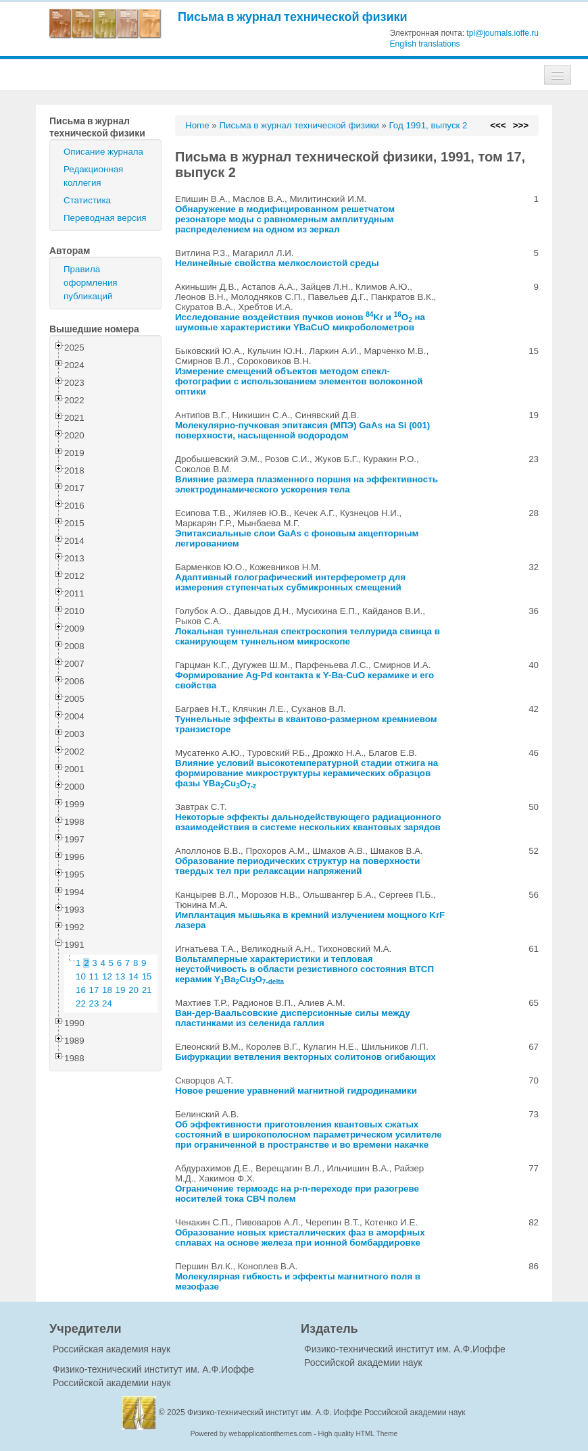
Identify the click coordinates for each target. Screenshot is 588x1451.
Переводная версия (105, 218)
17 (94, 990)
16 (81, 990)
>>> (521, 125)
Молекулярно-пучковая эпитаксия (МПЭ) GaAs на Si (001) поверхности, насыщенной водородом (302, 430)
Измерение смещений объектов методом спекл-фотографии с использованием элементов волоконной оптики (298, 381)
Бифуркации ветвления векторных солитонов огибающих (305, 1057)
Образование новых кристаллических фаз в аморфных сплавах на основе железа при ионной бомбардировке (300, 1237)
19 (121, 990)
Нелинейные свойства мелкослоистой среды (277, 263)
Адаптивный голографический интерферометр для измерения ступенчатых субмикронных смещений (290, 582)
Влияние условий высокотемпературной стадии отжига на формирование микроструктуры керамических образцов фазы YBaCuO (306, 773)
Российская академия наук (111, 1349)
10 (81, 976)
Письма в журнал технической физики (293, 16)
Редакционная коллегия (93, 176)
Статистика (87, 200)
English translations (425, 44)
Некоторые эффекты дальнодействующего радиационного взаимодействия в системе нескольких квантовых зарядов (308, 822)
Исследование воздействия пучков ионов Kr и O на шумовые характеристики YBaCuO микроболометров (300, 322)
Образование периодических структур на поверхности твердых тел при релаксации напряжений (297, 866)
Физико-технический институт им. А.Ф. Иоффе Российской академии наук (326, 1412)
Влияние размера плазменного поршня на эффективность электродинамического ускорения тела (306, 484)
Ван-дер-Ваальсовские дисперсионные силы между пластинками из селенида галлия (292, 1018)
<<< (498, 125)
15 (147, 976)
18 (107, 990)
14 (133, 976)
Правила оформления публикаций (91, 282)
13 (121, 976)
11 (94, 976)
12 (107, 976)
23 (94, 1003)
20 (133, 990)
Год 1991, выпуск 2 (428, 125)
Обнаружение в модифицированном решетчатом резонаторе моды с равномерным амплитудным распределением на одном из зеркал (285, 219)
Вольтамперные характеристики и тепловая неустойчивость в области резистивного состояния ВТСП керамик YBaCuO (304, 969)
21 (147, 990)
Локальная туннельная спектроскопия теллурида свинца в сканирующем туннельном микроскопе (307, 636)
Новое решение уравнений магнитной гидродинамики (296, 1091)
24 (107, 1003)
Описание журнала (103, 152)
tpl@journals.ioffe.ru (502, 33)
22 (81, 1003)
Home (197, 125)
